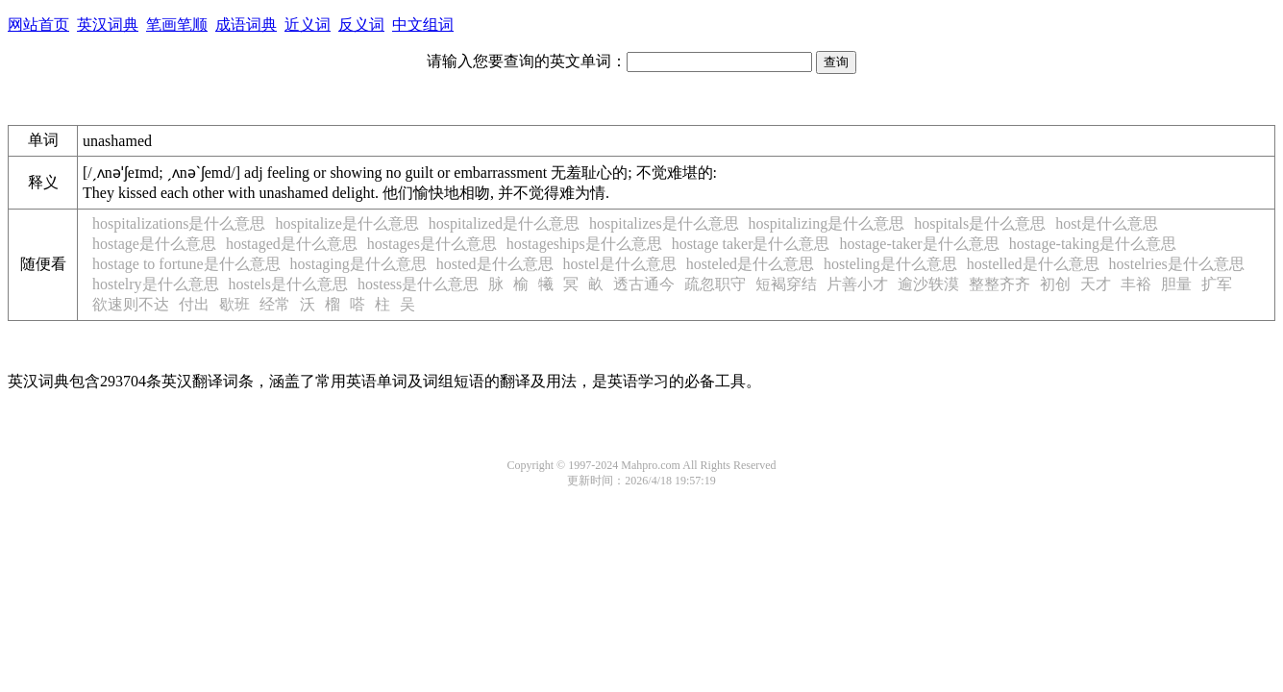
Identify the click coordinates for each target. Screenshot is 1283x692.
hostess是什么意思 (418, 284)
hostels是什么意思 (288, 284)
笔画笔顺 (177, 24)
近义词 (307, 24)
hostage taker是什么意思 (751, 243)
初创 (1055, 284)
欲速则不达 (130, 304)
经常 (274, 304)
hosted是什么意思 (495, 264)
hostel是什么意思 (620, 264)
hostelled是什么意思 (1033, 264)
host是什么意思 (1106, 223)
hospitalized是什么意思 (504, 223)
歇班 (234, 304)
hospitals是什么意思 (980, 223)
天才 (1095, 284)
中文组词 (423, 24)
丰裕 (1136, 284)
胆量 (1176, 284)
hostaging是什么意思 (358, 264)
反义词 (361, 24)
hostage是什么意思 (154, 243)
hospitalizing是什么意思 (827, 223)
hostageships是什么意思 (584, 243)
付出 (194, 304)
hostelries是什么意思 (1177, 264)
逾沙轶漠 (928, 284)
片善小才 (857, 284)
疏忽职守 (715, 284)
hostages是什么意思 (432, 243)
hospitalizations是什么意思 (178, 223)
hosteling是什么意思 (890, 264)
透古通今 (644, 284)
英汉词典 (107, 24)
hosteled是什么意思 (750, 264)
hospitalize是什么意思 (346, 223)
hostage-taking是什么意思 (1092, 243)
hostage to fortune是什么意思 (186, 264)
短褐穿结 (786, 284)
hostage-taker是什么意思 (919, 243)
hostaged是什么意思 (292, 243)
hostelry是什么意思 (155, 284)
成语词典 (246, 24)
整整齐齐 (999, 284)
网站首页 (38, 24)
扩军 (1216, 284)
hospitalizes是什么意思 (664, 223)
